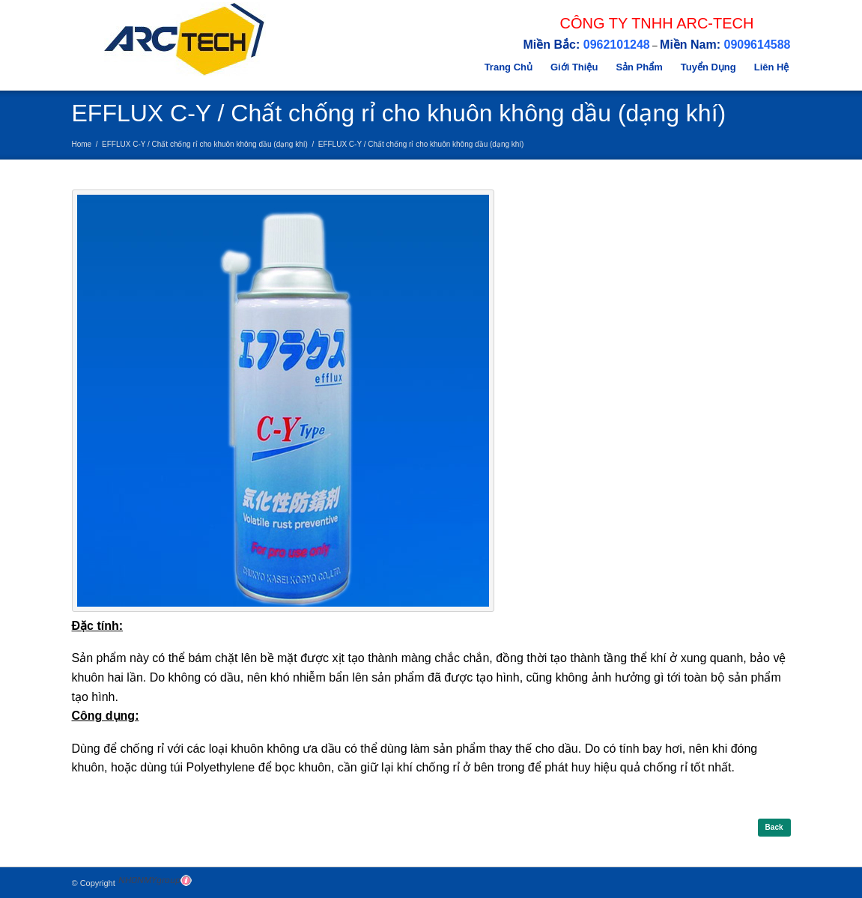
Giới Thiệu (574, 67)
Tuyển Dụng (708, 67)
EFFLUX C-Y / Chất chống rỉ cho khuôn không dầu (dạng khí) (205, 144)
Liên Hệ (771, 67)
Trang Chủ (508, 67)
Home (82, 144)
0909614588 (757, 44)
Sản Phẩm (639, 67)
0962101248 (616, 44)
